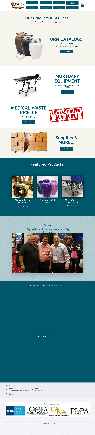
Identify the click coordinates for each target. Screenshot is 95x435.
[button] (82, 5)
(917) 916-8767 (39, 390)
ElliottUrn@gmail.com (14, 394)
